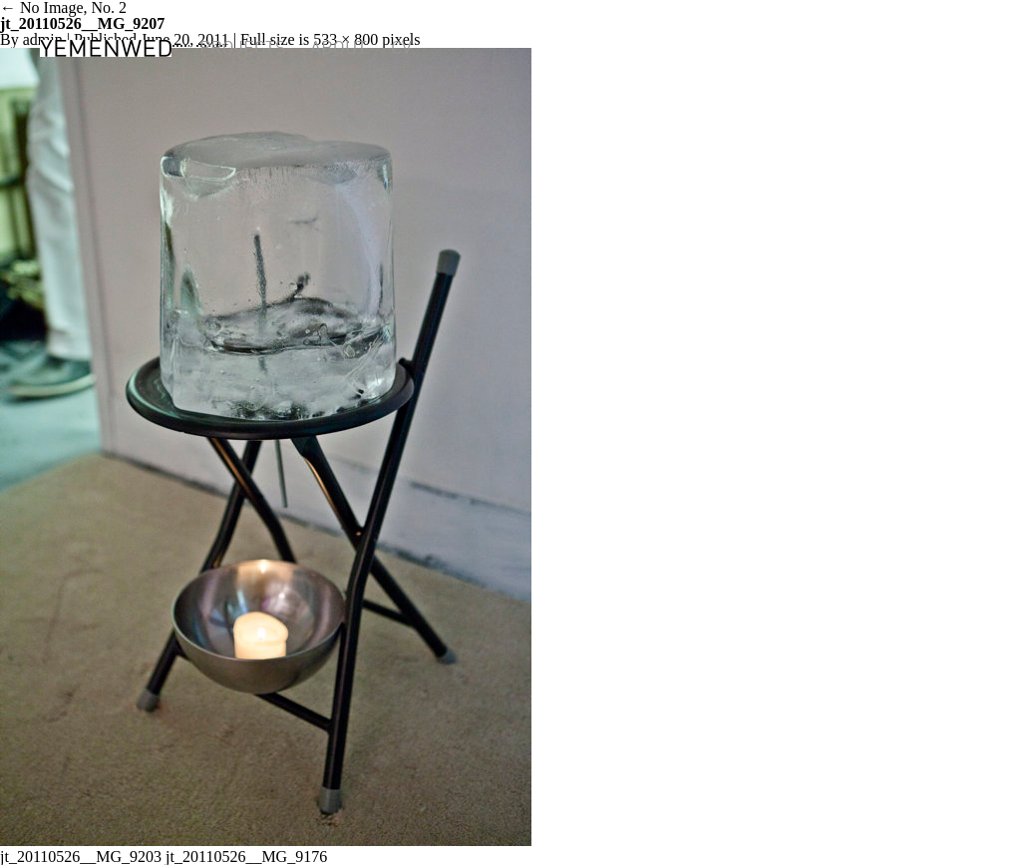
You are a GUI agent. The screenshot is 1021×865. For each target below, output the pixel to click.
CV (401, 48)
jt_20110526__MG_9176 (246, 856)
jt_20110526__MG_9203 (81, 856)
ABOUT (338, 48)
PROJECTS (242, 48)
